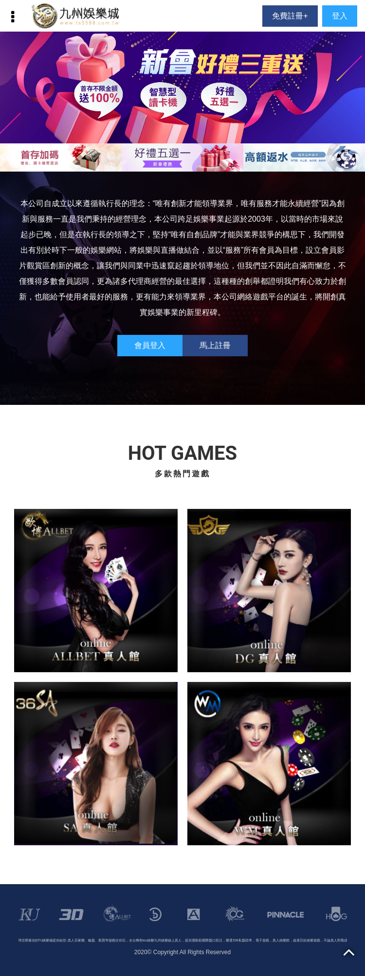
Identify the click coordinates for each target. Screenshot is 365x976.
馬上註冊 (215, 345)
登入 (339, 16)
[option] (182, 87)
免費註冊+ (290, 16)
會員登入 (149, 345)
